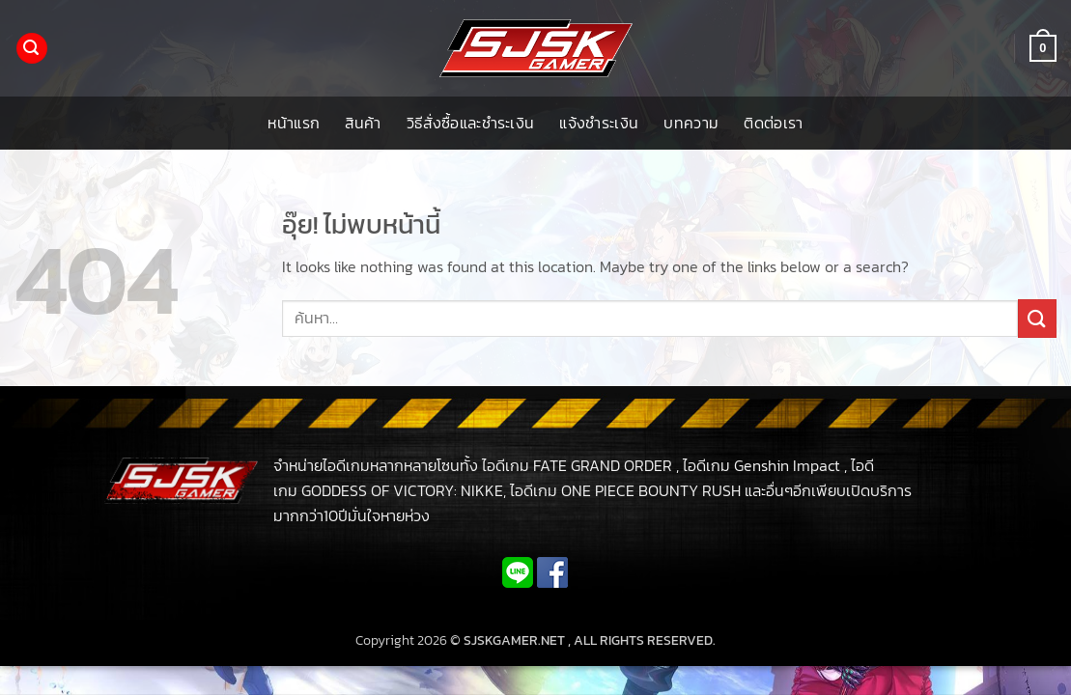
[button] (31, 49)
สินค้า (362, 122)
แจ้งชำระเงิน (598, 122)
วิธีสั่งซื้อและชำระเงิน (471, 122)
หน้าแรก (294, 122)
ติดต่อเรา (773, 122)
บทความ (691, 122)
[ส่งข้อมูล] (1037, 318)
